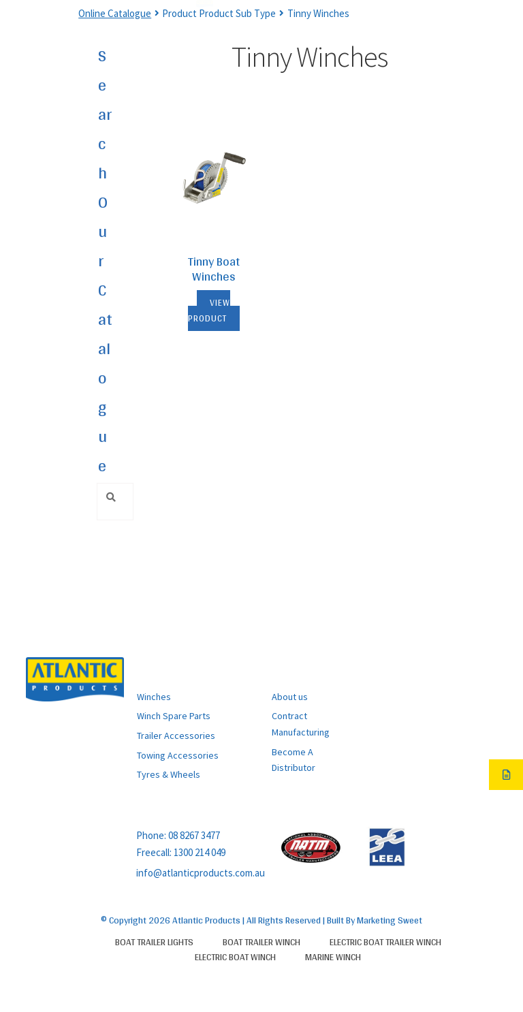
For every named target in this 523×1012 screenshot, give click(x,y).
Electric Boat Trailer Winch (385, 942)
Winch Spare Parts (173, 716)
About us (290, 697)
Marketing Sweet (389, 920)
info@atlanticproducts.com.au (200, 872)
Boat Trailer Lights (154, 942)
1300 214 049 (199, 852)
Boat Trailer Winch (261, 942)
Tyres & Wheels (168, 774)
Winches (154, 697)
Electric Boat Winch (235, 957)
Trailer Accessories (176, 735)
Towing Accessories (178, 755)
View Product (209, 310)
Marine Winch (333, 957)
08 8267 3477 (194, 835)
